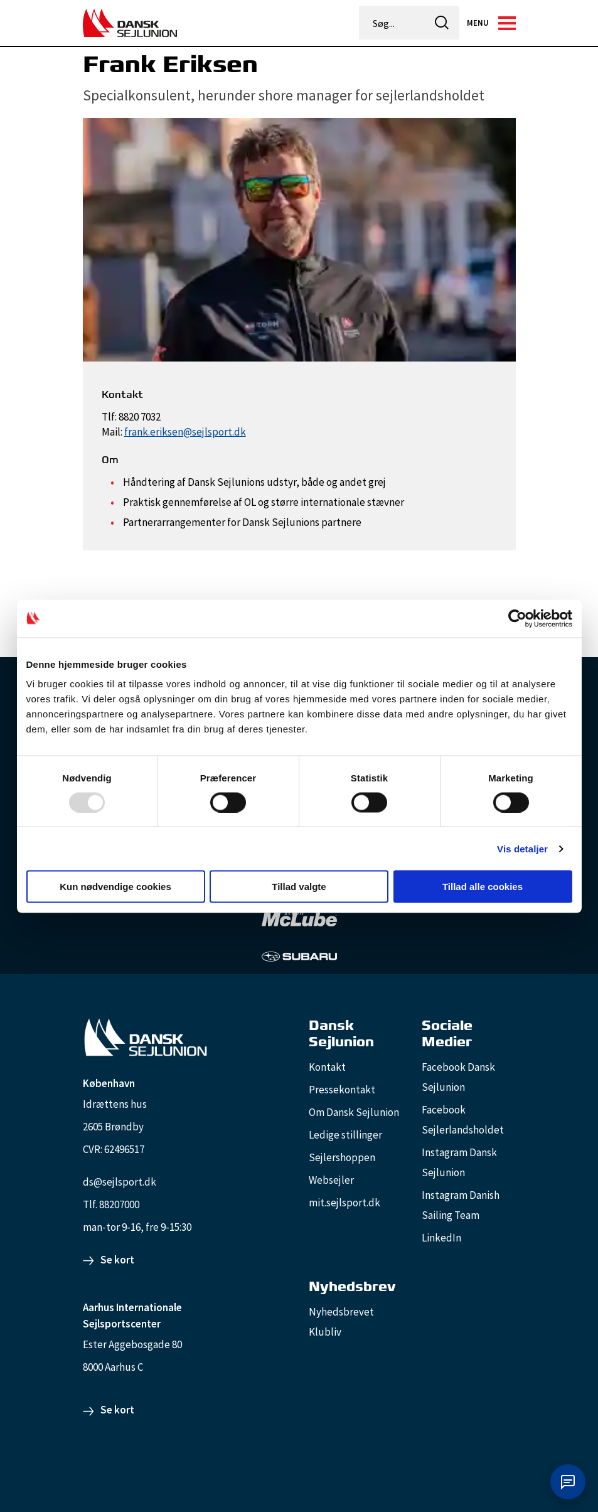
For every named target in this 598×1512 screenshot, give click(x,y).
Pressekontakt (342, 1089)
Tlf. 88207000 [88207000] (111, 1204)
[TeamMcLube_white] (299, 917)
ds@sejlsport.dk (119, 1182)
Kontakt (327, 1067)
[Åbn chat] (567, 1481)
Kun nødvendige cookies (115, 886)
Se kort (117, 1260)
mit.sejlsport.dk (344, 1202)
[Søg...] (393, 23)
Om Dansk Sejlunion (354, 1112)
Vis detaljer (522, 848)
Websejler (331, 1180)
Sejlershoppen (342, 1157)
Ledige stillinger (345, 1135)
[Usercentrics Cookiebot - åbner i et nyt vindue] (517, 618)
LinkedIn (441, 1238)
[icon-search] (442, 23)
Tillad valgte (299, 886)
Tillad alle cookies (482, 886)
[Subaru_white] (299, 956)
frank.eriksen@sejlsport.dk (185, 432)
